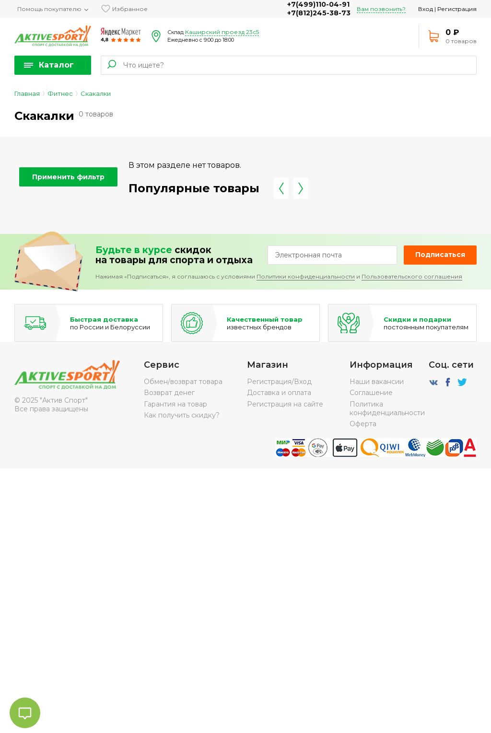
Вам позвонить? (381, 8)
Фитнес (60, 93)
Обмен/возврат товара (183, 381)
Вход (425, 8)
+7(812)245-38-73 (319, 13)
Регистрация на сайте (285, 404)
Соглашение (371, 392)
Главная (27, 93)
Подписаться (440, 254)
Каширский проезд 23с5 (222, 31)
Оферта (363, 423)
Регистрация (457, 8)
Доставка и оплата (279, 392)
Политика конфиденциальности (387, 408)
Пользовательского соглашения (412, 276)
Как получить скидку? (182, 415)
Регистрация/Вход (279, 381)
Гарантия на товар (175, 404)
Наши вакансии (377, 381)
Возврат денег (169, 392)
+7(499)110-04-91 (318, 4)
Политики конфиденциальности (306, 276)
